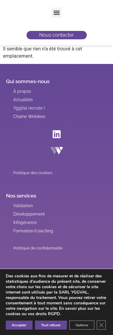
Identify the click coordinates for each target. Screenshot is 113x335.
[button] (56, 12)
